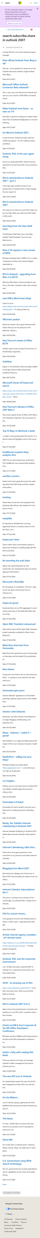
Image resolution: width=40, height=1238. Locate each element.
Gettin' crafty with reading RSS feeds (18, 1054)
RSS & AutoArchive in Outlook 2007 (18, 203)
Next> (5, 1184)
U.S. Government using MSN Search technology (17, 1162)
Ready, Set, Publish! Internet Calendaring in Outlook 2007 (17, 824)
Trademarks (19, 1228)
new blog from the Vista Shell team (17, 227)
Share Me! (8, 1139)
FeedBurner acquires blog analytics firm (15, 453)
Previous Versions (21, 1219)
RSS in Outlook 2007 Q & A (16, 1003)
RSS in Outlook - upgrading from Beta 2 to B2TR (19, 275)
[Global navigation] (2, 3)
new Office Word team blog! (17, 298)
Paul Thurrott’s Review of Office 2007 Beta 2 (18, 408)
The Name (8, 1118)
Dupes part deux (11, 539)
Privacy (23, 1222)
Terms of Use (8, 1228)
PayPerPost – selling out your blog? (17, 758)
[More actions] (35, 29)
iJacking (7, 497)
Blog (5, 1222)
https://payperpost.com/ (11, 768)
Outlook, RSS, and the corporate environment (19, 960)
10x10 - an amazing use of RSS (18, 982)
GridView (7, 361)
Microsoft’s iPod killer (13, 581)
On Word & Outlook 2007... (16, 132)
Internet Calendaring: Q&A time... (19, 847)
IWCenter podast (11, 319)
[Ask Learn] (32, 29)
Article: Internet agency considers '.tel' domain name (19, 936)
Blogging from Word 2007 (16, 868)
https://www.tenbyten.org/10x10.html (16, 988)
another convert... (12, 475)
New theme (8, 669)
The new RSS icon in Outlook (17, 1076)
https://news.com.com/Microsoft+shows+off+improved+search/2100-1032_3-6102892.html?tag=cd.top (20, 394)
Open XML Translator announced (19, 623)
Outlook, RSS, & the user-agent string (18, 155)
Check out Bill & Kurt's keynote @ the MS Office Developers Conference (19, 1028)
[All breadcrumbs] (4, 29)
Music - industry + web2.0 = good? (17, 734)
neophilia (7, 518)
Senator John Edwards (14, 711)
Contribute (14, 1222)
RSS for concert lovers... (15, 913)
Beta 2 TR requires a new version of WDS (19, 251)
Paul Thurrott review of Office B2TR (17, 342)
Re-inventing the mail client (16, 560)
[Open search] (31, 3)
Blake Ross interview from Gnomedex (16, 647)
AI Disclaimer (8, 1219)
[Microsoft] (20, 3)
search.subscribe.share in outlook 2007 (16, 29)
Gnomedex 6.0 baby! (13, 801)
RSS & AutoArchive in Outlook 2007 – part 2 (18, 179)
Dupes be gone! (10, 602)
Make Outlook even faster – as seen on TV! (18, 110)
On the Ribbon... (11, 1097)
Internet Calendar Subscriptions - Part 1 (19, 891)
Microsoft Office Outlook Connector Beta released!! (16, 86)
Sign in (36, 3)
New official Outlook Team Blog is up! (19, 62)
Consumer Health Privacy (12, 1225)
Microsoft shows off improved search (18, 384)
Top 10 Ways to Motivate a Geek (19, 430)
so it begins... (9, 780)
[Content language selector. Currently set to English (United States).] (14, 1203)
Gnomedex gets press (13, 690)
